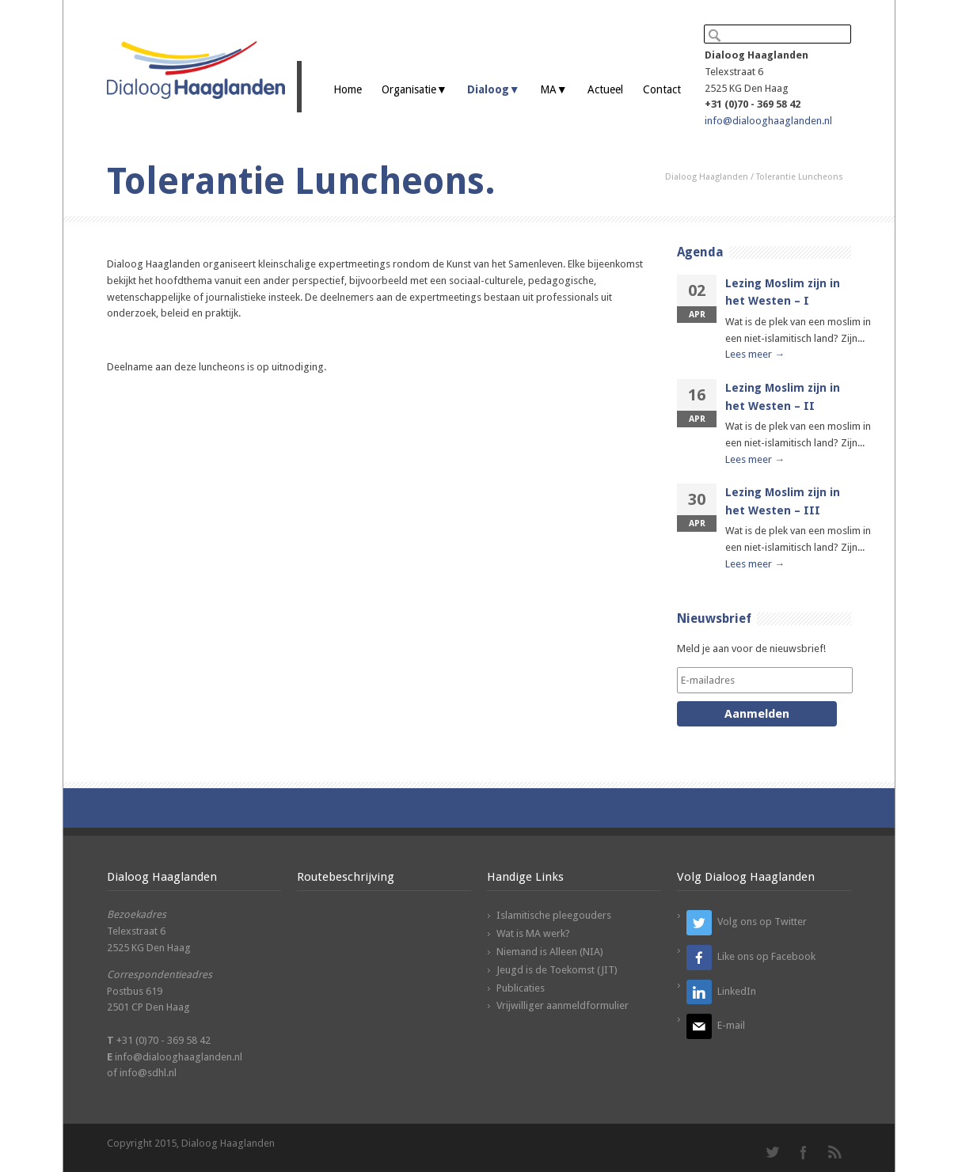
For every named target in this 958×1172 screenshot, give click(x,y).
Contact (662, 89)
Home (347, 89)
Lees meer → (755, 354)
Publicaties (520, 988)
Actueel (605, 89)
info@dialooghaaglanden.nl (768, 121)
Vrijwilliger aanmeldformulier (562, 1005)
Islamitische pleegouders (553, 915)
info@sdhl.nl (148, 1073)
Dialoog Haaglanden (706, 177)
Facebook (803, 1152)
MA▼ (554, 89)
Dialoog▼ (493, 89)
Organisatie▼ (414, 89)
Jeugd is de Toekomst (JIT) (557, 970)
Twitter (772, 1152)
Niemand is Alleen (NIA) (549, 952)
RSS (835, 1152)
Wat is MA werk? (533, 933)
